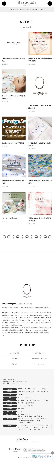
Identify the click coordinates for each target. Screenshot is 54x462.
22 (22, 237)
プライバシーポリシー (39, 364)
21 (18, 237)
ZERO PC (21, 394)
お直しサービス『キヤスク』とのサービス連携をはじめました (27, 9)
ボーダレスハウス (23, 400)
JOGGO (26, 418)
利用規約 (14, 364)
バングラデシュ (22, 425)
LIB (31, 418)
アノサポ (28, 394)
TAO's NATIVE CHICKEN (25, 422)
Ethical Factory (35, 420)
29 (45, 237)
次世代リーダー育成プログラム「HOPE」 (30, 416)
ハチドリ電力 (42, 389)
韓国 (35, 429)
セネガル (20, 429)
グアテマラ (39, 425)
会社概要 (14, 358)
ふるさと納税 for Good (42, 391)
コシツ (20, 411)
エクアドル (47, 425)
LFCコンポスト (32, 389)
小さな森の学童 (29, 403)
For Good (31, 391)
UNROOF (21, 405)
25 (36, 237)
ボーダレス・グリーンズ (25, 397)
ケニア (26, 429)
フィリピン (29, 427)
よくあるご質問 (14, 353)
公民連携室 (21, 408)
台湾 (39, 429)
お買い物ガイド (39, 353)
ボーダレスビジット (36, 400)
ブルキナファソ (38, 427)
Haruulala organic (23, 420)
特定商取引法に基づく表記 (39, 358)
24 (31, 237)
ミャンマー (31, 425)
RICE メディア (22, 391)
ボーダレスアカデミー (24, 414)
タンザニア (21, 427)
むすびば (45, 400)
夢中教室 (20, 403)
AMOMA (20, 418)
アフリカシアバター (40, 418)
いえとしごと (29, 405)
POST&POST (22, 389)
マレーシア (47, 427)
